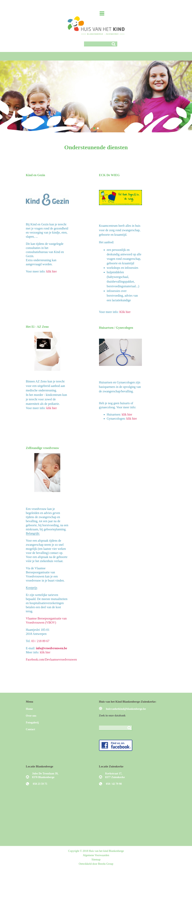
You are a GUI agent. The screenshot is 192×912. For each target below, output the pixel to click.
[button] (94, 128)
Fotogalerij (32, 722)
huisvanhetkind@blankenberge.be (126, 708)
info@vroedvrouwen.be (51, 648)
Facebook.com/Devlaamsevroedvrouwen (51, 659)
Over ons (31, 715)
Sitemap (96, 859)
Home (29, 708)
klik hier (51, 271)
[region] (96, 96)
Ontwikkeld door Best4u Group (96, 863)
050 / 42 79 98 (114, 783)
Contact (30, 729)
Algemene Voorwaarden (96, 855)
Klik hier (125, 312)
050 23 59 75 (40, 783)
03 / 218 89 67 (40, 641)
